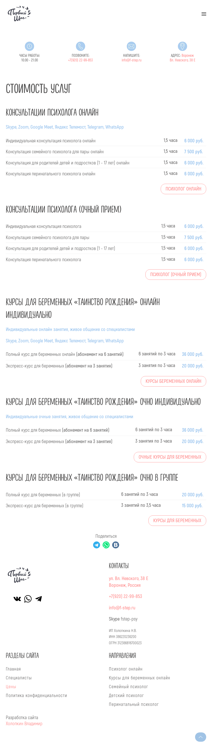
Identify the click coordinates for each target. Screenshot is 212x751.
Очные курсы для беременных (170, 457)
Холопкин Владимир (24, 723)
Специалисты (19, 677)
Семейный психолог (128, 686)
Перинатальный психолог (134, 704)
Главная (13, 668)
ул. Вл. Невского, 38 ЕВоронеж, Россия (128, 581)
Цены (11, 686)
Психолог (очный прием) (175, 274)
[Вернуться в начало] (19, 14)
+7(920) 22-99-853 (80, 60)
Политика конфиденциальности (36, 695)
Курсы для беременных (177, 520)
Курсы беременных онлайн (173, 381)
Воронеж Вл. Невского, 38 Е (182, 58)
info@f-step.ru (131, 60)
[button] (204, 14)
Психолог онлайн (183, 189)
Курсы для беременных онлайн (139, 677)
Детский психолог (126, 695)
